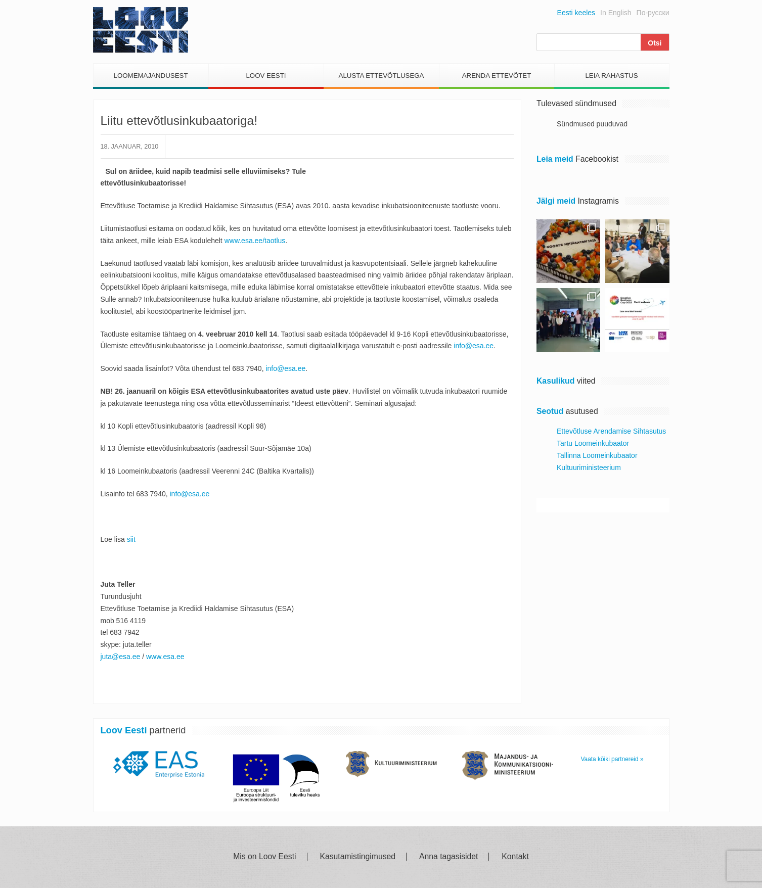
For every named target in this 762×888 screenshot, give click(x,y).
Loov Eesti (266, 75)
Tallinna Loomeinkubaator (597, 455)
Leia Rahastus (611, 75)
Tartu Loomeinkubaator (593, 443)
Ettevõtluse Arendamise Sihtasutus (611, 431)
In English (615, 13)
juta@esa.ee (121, 656)
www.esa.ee (165, 656)
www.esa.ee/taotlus (255, 241)
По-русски (653, 13)
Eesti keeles (576, 13)
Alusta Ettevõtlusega (381, 75)
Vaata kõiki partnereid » (612, 759)
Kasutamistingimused (357, 857)
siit (131, 539)
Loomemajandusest (150, 75)
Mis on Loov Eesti (264, 857)
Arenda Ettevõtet (496, 75)
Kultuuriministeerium (589, 467)
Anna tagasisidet (448, 857)
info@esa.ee (474, 346)
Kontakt (515, 857)
